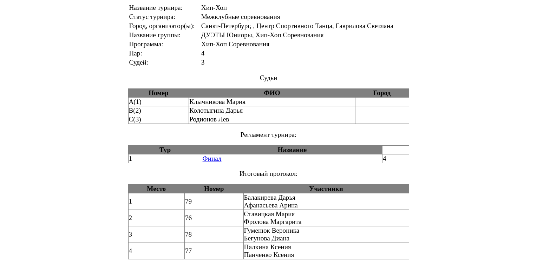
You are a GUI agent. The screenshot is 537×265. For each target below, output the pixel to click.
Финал (212, 158)
